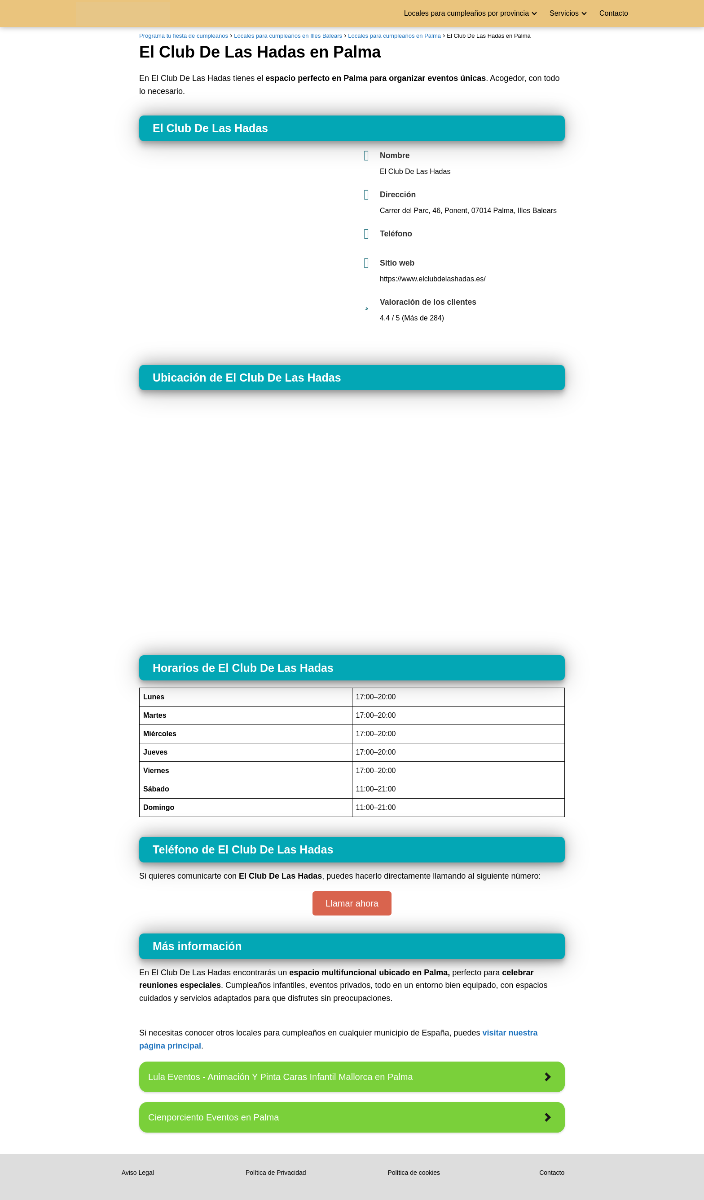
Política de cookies (413, 1172)
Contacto (613, 13)
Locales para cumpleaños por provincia (466, 13)
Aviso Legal (138, 1172)
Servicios (564, 13)
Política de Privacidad (276, 1172)
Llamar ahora (352, 903)
